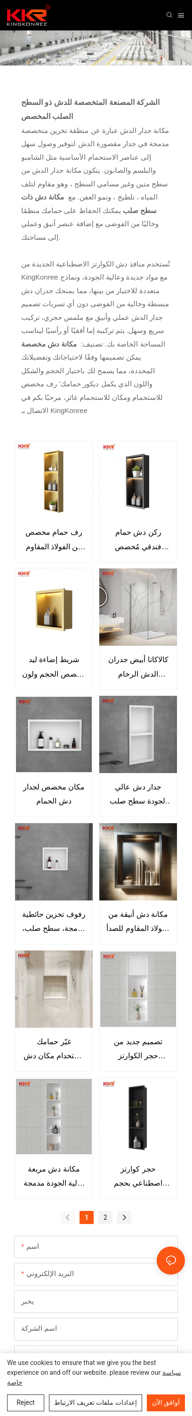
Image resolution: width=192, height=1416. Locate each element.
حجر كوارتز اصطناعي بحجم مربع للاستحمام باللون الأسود (138, 1178)
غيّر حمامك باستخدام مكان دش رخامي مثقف (54, 1050)
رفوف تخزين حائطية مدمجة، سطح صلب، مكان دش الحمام (54, 923)
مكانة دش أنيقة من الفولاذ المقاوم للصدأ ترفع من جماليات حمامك (138, 923)
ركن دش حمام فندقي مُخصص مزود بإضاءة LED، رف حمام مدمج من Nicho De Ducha (138, 541)
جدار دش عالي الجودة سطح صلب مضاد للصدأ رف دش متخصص (138, 796)
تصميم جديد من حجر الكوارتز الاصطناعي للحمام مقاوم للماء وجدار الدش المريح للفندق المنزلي (138, 1050)
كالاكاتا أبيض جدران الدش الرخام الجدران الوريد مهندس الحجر (138, 668)
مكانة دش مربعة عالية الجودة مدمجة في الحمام (54, 1178)
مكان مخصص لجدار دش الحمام (54, 794)
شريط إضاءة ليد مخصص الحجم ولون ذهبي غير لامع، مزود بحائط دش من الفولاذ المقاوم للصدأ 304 (54, 668)
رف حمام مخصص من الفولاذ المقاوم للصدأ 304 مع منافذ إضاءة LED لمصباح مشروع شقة (54, 541)
